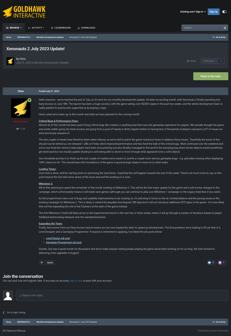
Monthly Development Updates (51, 62)
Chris (23, 58)
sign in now (76, 280)
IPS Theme (8, 330)
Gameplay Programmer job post (64, 242)
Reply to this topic (211, 76)
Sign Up (214, 11)
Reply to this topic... (32, 295)
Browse (14, 27)
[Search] (193, 28)
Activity (37, 27)
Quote (50, 262)
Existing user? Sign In (193, 11)
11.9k (20, 128)
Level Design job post (58, 238)
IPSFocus (20, 330)
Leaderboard (62, 27)
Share (191, 61)
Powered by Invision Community (212, 330)
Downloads (87, 27)
